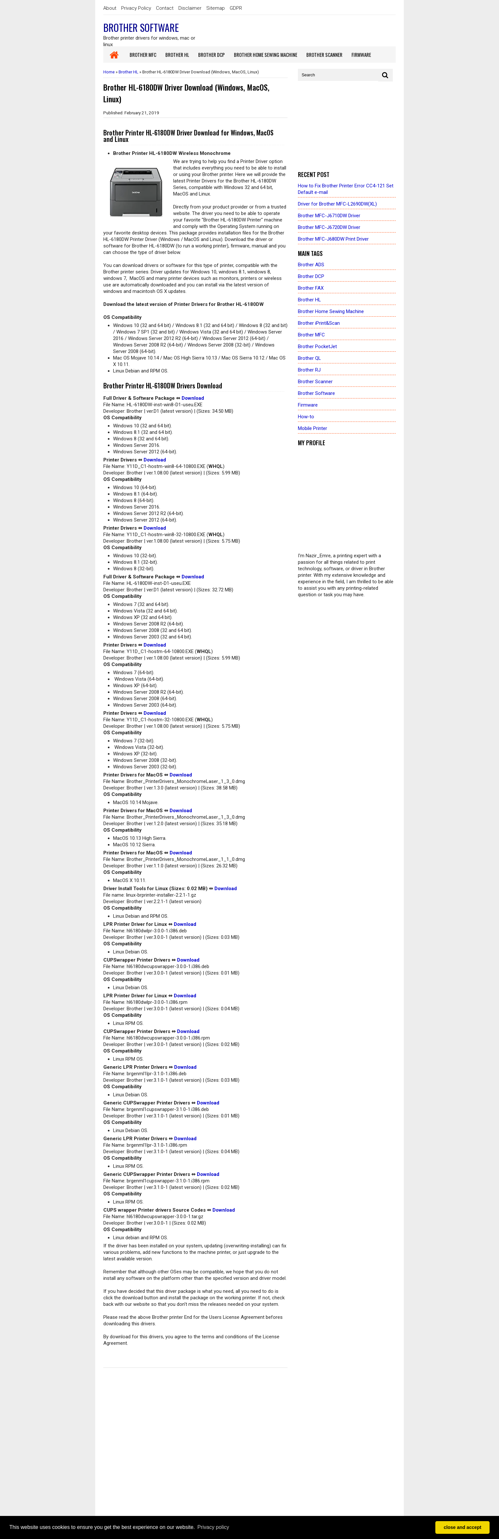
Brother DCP (311, 276)
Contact (164, 8)
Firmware (308, 405)
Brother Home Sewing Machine (331, 311)
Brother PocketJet (317, 346)
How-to (306, 417)
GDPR (236, 8)
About (109, 8)
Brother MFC (311, 335)
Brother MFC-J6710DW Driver (329, 216)
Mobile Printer (312, 428)
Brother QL (309, 358)
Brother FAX (311, 288)
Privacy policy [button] (213, 1527)
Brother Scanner (315, 382)
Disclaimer (189, 8)
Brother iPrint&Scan (319, 323)
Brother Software (141, 27)
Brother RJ (309, 370)
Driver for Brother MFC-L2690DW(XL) (337, 204)
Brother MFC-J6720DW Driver (329, 227)
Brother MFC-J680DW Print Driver (333, 239)
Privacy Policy (136, 8)
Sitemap (215, 8)
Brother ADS (311, 265)
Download (193, 398)
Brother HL (128, 71)
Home (109, 71)
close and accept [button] (462, 1527)
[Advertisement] (347, 126)
